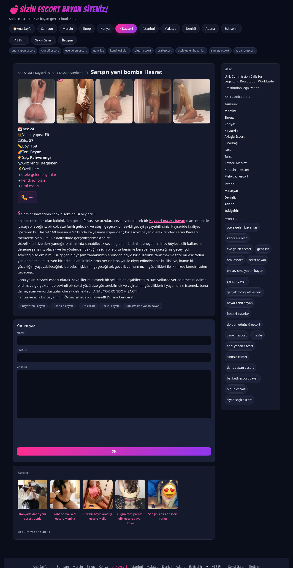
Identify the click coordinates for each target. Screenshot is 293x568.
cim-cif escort (50, 50)
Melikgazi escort (236, 176)
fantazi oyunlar (238, 313)
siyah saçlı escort (239, 400)
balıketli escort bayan (243, 378)
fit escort (89, 306)
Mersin (68, 28)
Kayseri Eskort (45, 73)
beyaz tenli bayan (33, 306)
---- (31, 197)
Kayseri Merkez (70, 73)
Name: (21, 333)
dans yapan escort (240, 367)
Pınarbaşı (231, 143)
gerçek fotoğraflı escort (244, 292)
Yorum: (22, 367)
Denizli (191, 28)
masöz (257, 335)
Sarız (228, 149)
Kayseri (127, 28)
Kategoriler (238, 96)
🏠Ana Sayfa (22, 28)
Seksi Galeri (43, 40)
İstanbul (149, 28)
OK (114, 451)
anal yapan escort (23, 50)
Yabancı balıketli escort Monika (65, 516)
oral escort (164, 50)
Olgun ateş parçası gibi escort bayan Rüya (130, 518)
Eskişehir (231, 28)
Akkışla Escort (234, 136)
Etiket (233, 219)
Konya (105, 28)
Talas (228, 156)
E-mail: (22, 350)
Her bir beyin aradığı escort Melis (97, 516)
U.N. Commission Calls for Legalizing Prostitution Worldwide (249, 78)
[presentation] (51, 433)
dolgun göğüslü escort (243, 324)
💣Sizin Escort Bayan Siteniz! (58, 9)
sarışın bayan (64, 306)
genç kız (98, 50)
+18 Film (19, 40)
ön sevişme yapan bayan (143, 306)
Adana (210, 28)
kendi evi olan (119, 50)
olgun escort (143, 50)
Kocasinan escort (237, 169)
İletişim (67, 40)
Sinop (86, 28)
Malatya (170, 28)
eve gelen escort (76, 50)
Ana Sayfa (25, 73)
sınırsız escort (220, 50)
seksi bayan (111, 306)
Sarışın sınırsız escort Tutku (163, 516)
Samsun (47, 28)
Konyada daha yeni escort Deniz (32, 516)
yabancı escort (245, 50)
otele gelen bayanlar (191, 50)
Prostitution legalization (242, 88)
